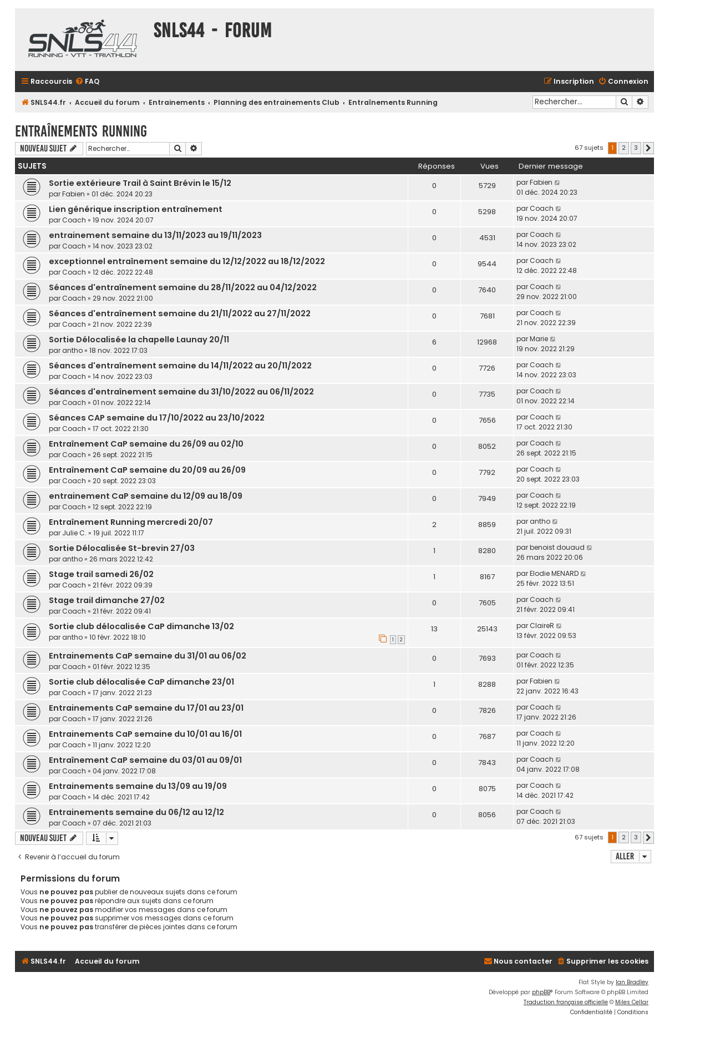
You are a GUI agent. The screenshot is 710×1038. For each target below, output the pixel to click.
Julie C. (74, 533)
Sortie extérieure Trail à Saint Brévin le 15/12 (140, 183)
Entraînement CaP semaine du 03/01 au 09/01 (145, 760)
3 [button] (636, 147)
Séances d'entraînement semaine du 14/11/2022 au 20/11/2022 (180, 365)
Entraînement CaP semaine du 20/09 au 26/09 (147, 469)
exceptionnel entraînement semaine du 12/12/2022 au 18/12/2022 (187, 261)
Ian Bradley (632, 982)
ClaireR (542, 625)
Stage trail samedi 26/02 (101, 574)
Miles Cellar (631, 1002)
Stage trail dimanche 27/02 (107, 600)
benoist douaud (557, 547)
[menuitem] (87, 81)
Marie (539, 338)
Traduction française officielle (566, 1002)
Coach (74, 220)
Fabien (73, 194)
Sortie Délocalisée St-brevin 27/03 (122, 548)
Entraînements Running (81, 131)
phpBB (541, 992)
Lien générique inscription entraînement (135, 209)
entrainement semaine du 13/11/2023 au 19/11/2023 (155, 235)
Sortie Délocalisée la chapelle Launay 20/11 (139, 339)
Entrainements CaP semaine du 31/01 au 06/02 (147, 655)
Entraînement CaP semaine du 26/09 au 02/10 (146, 443)
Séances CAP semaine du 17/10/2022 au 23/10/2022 (157, 417)
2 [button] (624, 147)
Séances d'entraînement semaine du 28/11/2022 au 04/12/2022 (183, 287)
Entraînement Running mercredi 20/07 (131, 522)
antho (72, 350)
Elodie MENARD (554, 573)
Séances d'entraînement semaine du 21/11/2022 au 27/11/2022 (180, 313)
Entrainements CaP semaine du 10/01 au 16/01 (145, 734)
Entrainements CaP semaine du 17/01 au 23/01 (146, 707)
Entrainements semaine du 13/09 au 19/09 (138, 786)
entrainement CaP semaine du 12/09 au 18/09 (145, 496)
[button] (648, 148)
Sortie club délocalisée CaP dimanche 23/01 (141, 681)
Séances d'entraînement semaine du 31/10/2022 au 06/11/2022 (181, 391)
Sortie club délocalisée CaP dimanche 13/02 (141, 626)
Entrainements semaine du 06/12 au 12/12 (136, 812)
